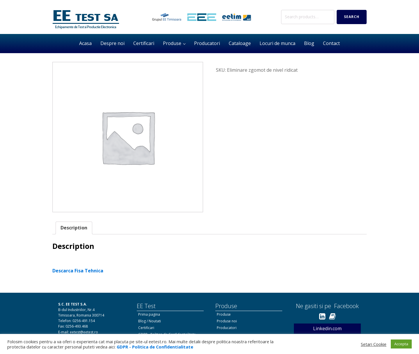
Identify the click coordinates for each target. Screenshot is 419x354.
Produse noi (227, 321)
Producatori (207, 43)
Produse (172, 43)
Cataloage (240, 43)
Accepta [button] (401, 343)
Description (74, 227)
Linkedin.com (327, 328)
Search (351, 16)
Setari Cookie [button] (373, 344)
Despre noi (112, 43)
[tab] (74, 228)
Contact (331, 43)
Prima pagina (149, 314)
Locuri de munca (277, 43)
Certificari (143, 43)
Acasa (85, 43)
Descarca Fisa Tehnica (77, 270)
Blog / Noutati (149, 321)
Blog (309, 43)
